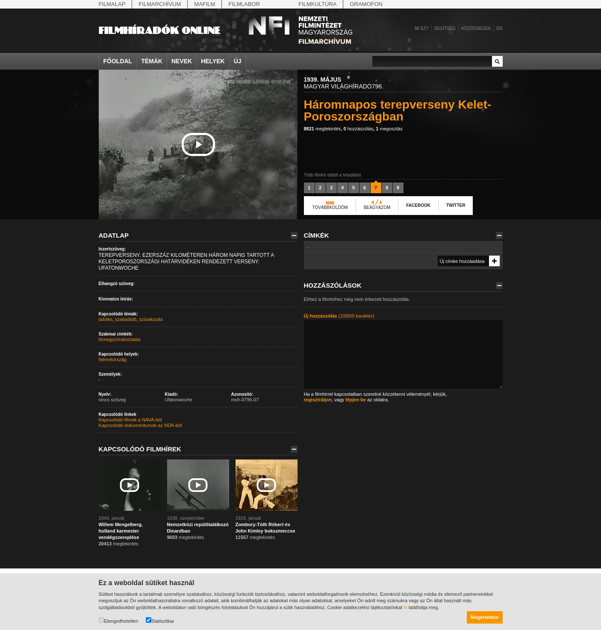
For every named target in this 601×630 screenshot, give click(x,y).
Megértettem (484, 617)
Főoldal (118, 61)
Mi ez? (421, 28)
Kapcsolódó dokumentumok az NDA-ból (140, 425)
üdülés (105, 319)
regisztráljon (318, 399)
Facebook (418, 205)
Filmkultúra (317, 4)
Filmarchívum (159, 4)
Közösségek (476, 28)
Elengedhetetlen (118, 620)
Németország (113, 359)
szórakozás (151, 319)
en (500, 28)
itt (405, 607)
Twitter (455, 205)
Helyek (213, 61)
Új (238, 61)
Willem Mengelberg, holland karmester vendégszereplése (121, 531)
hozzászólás (358, 128)
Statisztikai (160, 620)
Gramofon (366, 4)
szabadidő (125, 319)
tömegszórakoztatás (120, 339)
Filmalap (112, 4)
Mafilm (204, 4)
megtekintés (322, 128)
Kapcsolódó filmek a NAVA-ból (130, 419)
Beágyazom (377, 207)
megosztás (389, 128)
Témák (151, 61)
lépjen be (355, 399)
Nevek (181, 61)
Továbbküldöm (330, 207)
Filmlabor (244, 4)
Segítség (445, 28)
